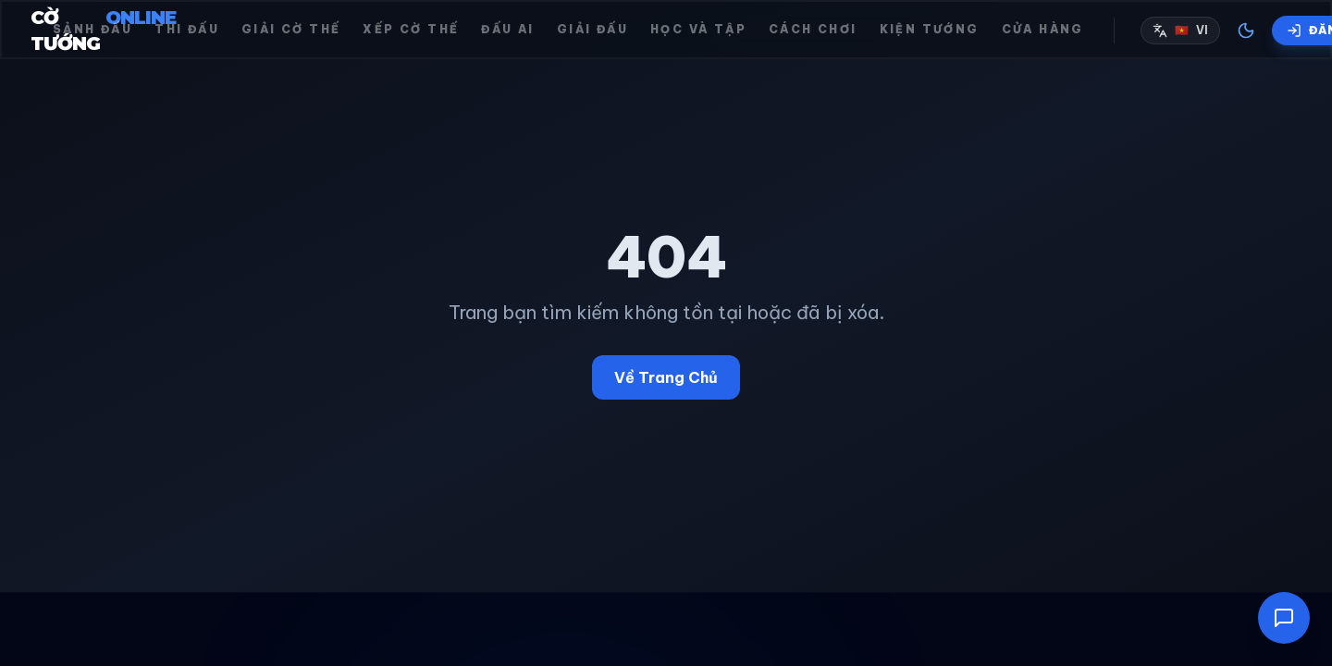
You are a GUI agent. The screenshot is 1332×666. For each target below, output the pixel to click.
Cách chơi (813, 29)
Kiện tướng (930, 29)
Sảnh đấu (92, 29)
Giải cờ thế (290, 29)
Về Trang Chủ (666, 377)
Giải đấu (592, 29)
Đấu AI (507, 29)
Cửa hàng (1043, 29)
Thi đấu (186, 29)
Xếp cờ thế (411, 29)
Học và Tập (698, 29)
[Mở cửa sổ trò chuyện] (1284, 618)
